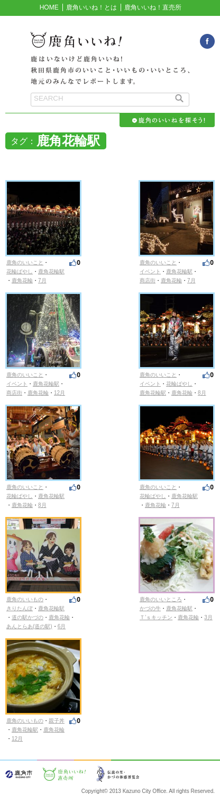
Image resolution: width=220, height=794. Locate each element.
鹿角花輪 (22, 280)
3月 (208, 617)
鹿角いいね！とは (91, 7)
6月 (62, 626)
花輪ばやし (19, 271)
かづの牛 (150, 608)
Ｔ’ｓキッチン (156, 617)
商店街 (147, 280)
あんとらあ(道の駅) (29, 626)
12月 (59, 393)
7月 (42, 280)
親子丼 (57, 721)
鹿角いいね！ (110, 45)
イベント (150, 271)
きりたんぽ (19, 608)
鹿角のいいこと (24, 262)
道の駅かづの (27, 617)
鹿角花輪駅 (51, 271)
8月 (202, 393)
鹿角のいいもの (24, 599)
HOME (49, 7)
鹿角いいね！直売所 (152, 7)
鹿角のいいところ (161, 599)
